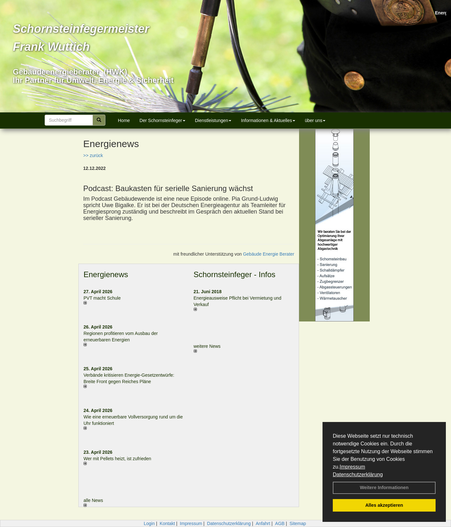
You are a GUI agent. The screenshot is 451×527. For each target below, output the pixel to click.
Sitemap (297, 523)
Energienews (106, 274)
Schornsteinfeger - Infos (235, 274)
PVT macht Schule (102, 298)
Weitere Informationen (384, 487)
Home (124, 120)
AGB (280, 523)
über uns (315, 120)
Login (149, 523)
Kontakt (167, 523)
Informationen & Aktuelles (268, 120)
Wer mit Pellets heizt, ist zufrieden (117, 458)
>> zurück (93, 155)
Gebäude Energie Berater (268, 254)
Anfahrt (263, 523)
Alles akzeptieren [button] (384, 505)
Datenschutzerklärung (358, 474)
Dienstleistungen (213, 120)
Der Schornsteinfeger (162, 120)
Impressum (352, 467)
